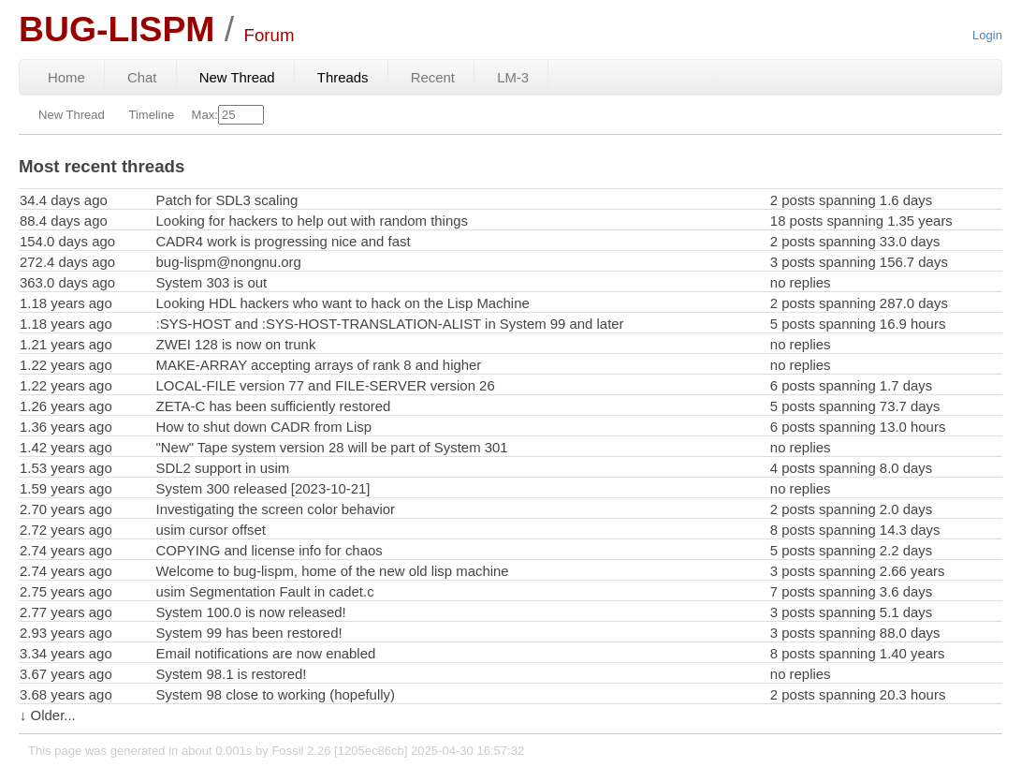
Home (66, 77)
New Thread (237, 77)
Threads (343, 77)
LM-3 (513, 77)
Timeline (151, 115)
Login (987, 35)
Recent (433, 77)
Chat (142, 77)
